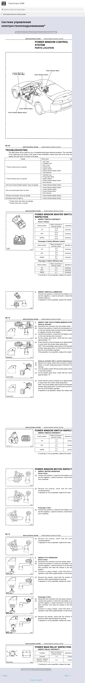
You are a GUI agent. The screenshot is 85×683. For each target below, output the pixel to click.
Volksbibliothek (27, 669)
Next (67, 675)
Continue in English (36, 680)
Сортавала (52, 32)
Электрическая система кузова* (14, 14)
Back (5, 675)
